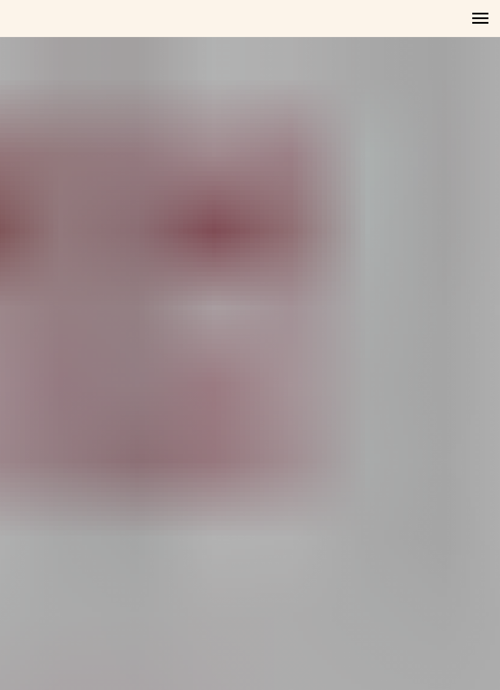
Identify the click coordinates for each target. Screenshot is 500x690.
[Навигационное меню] (480, 18)
